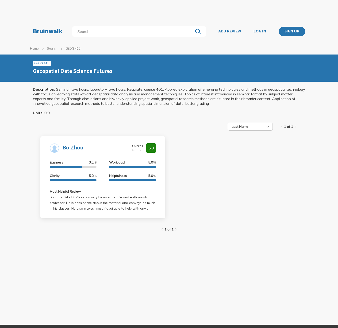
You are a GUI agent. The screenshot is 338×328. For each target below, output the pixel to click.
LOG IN (260, 31)
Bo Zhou (72, 147)
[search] (133, 31)
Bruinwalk (47, 31)
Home (34, 48)
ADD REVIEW (229, 31)
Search (52, 48)
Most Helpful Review (65, 191)
